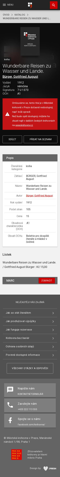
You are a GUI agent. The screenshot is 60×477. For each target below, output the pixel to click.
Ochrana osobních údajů (20, 346)
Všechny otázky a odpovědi (30, 368)
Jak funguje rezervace (19, 329)
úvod (6, 14)
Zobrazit (46, 280)
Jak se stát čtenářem (18, 312)
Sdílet (12, 139)
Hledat (52, 3)
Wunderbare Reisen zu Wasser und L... (27, 18)
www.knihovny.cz (24, 125)
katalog (20, 14)
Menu (7, 5)
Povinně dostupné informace (23, 354)
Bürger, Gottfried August (20, 76)
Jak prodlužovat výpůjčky (21, 321)
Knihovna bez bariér (17, 338)
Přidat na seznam (41, 139)
